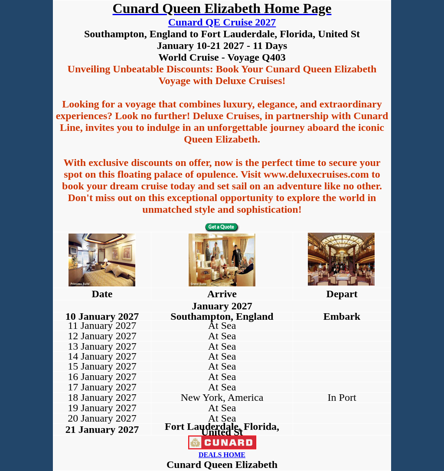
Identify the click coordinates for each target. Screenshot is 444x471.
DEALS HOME (222, 454)
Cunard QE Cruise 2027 (222, 22)
